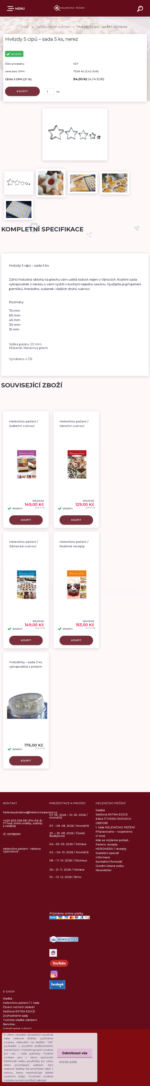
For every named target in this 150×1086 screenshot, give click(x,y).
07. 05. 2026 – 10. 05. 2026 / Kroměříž (68, 816)
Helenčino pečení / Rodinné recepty (73, 544)
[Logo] (69, 8)
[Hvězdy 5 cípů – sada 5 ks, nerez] (75, 110)
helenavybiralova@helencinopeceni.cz (30, 812)
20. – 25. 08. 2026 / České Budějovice (67, 835)
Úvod (24, 27)
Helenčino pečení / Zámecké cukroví (23, 544)
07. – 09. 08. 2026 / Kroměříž (69, 825)
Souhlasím (68, 1061)
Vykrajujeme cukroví (53, 27)
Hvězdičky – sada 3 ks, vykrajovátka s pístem (26, 664)
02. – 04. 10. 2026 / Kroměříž (69, 852)
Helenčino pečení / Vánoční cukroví (73, 424)
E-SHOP (11, 8)
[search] (140, 9)
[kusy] (49, 91)
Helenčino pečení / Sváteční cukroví (23, 424)
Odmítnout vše (74, 1053)
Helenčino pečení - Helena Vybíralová (22, 850)
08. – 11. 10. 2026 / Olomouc (68, 860)
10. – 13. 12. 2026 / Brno (65, 877)
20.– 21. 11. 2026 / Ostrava (66, 869)
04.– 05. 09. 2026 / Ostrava (67, 844)
